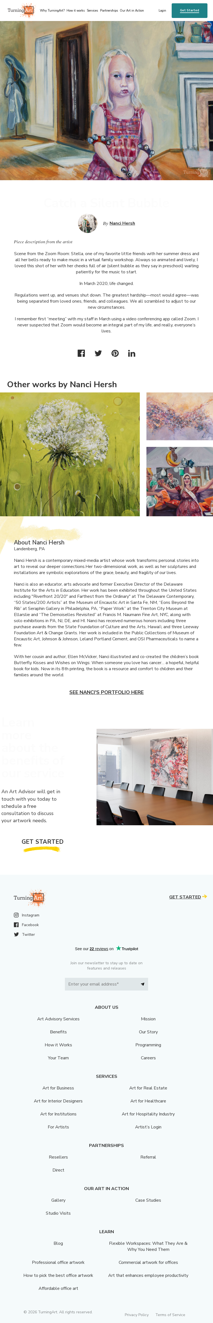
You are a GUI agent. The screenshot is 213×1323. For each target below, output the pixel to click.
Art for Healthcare (148, 1101)
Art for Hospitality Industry (148, 1114)
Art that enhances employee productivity (148, 1275)
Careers (148, 1058)
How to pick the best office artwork (58, 1275)
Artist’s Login (148, 1127)
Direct (58, 1170)
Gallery (58, 1200)
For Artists (58, 1127)
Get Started (189, 10)
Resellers (58, 1157)
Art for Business (58, 1088)
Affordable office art (58, 1288)
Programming (148, 1045)
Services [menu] (92, 11)
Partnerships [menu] (109, 11)
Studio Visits (58, 1213)
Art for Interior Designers (58, 1101)
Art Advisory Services (58, 1019)
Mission (148, 1019)
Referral (148, 1157)
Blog (58, 1243)
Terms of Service (170, 1314)
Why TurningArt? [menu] (52, 11)
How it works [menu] (76, 11)
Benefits (58, 1032)
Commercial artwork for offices (148, 1262)
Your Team (58, 1058)
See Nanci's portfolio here (106, 692)
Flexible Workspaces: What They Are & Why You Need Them (148, 1246)
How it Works (58, 1045)
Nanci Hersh (122, 223)
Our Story (148, 1032)
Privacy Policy (137, 1314)
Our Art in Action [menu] (132, 11)
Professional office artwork (58, 1262)
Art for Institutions (58, 1114)
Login (162, 11)
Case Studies (148, 1200)
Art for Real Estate (148, 1088)
